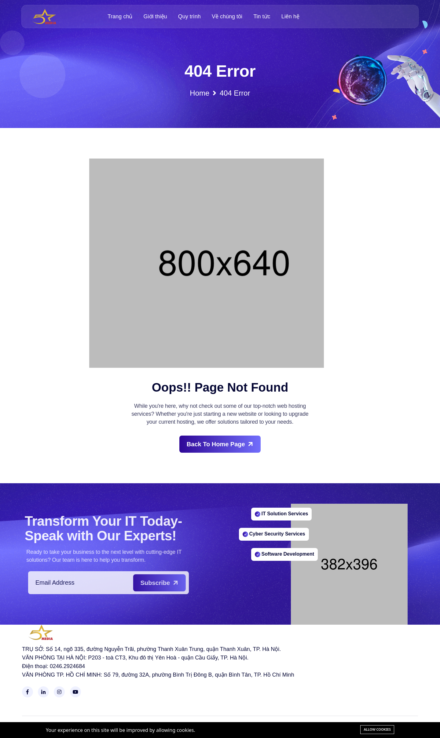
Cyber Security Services (274, 533)
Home (220, 93)
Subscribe (173, 583)
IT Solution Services (281, 513)
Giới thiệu (155, 16)
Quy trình (189, 16)
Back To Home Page (221, 444)
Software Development (284, 553)
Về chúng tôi (227, 16)
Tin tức (261, 16)
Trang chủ (120, 16)
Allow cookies (377, 729)
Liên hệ (290, 16)
